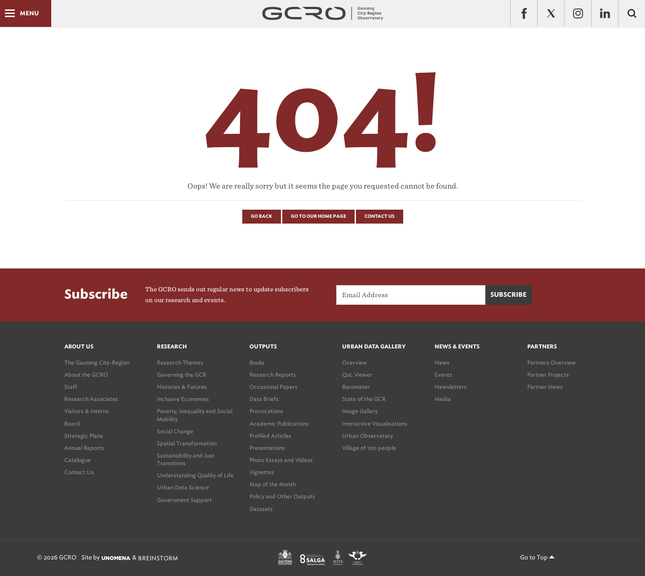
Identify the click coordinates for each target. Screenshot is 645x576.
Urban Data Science (183, 487)
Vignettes (261, 472)
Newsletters (451, 386)
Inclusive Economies (183, 399)
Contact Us (380, 216)
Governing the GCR (181, 374)
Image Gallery (360, 411)
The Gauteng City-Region (96, 362)
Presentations (267, 447)
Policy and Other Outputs (282, 496)
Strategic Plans (83, 435)
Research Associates (91, 399)
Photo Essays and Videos (281, 460)
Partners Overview (551, 362)
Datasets (261, 509)
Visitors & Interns (86, 411)
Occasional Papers (273, 386)
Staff (70, 386)
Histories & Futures (182, 386)
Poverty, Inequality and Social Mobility (194, 415)
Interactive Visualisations (374, 423)
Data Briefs (264, 399)
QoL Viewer (357, 374)
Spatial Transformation (187, 443)
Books (257, 362)
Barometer (356, 386)
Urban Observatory (367, 435)
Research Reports (272, 374)
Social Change (175, 431)
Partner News (545, 386)
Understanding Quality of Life (195, 475)
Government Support (184, 500)
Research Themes (180, 362)
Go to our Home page (318, 216)
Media (443, 399)
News (442, 362)
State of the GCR (364, 399)
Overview (354, 362)
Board (72, 423)
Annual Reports (84, 447)
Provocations (266, 411)
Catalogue (77, 460)
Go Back (261, 216)
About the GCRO (86, 374)
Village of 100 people (369, 447)
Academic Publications (279, 423)
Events (443, 374)
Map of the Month (272, 484)
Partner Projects (548, 374)
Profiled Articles (270, 435)
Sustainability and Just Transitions (185, 459)
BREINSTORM (158, 557)
